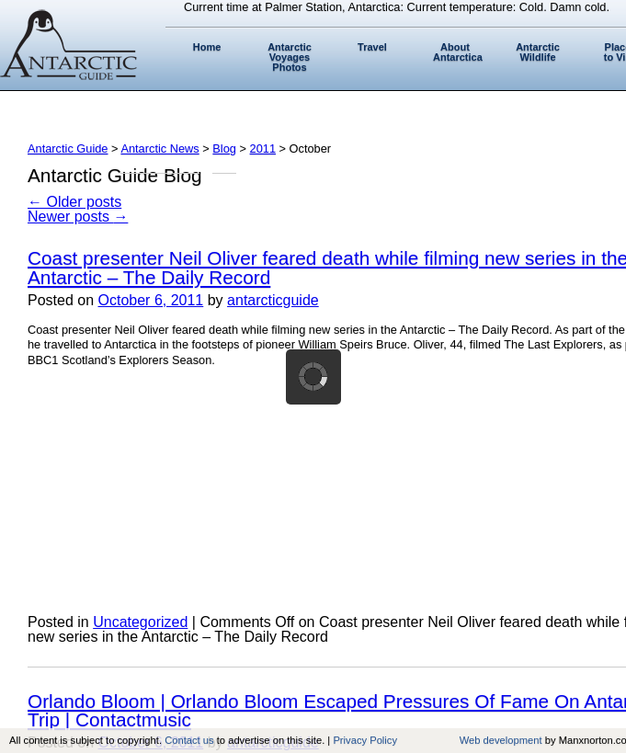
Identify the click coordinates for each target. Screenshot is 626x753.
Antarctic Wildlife (538, 52)
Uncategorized (140, 622)
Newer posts (78, 216)
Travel (372, 46)
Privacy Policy (365, 740)
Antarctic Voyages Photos (289, 57)
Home (207, 46)
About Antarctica (458, 52)
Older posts (74, 202)
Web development (501, 740)
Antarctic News (159, 148)
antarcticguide (273, 300)
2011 (263, 148)
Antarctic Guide (68, 148)
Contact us (189, 740)
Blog (224, 148)
